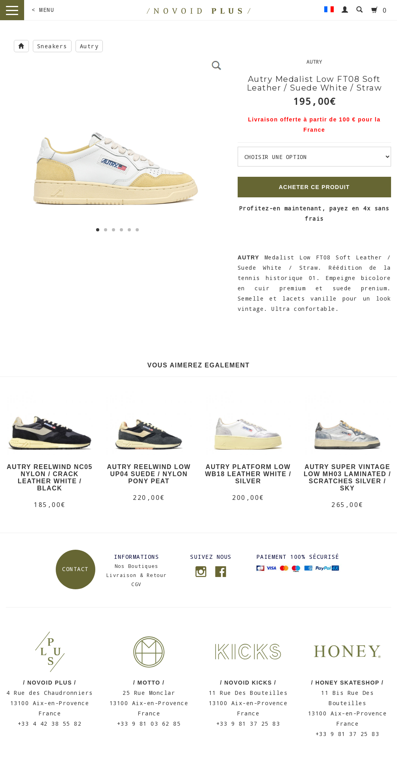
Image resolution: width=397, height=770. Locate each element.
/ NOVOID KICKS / (248, 682)
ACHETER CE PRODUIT (314, 187)
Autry (89, 46)
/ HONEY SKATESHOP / (347, 682)
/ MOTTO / (148, 682)
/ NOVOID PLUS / (49, 682)
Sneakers (52, 46)
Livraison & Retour (136, 575)
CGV (136, 584)
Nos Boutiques (137, 566)
